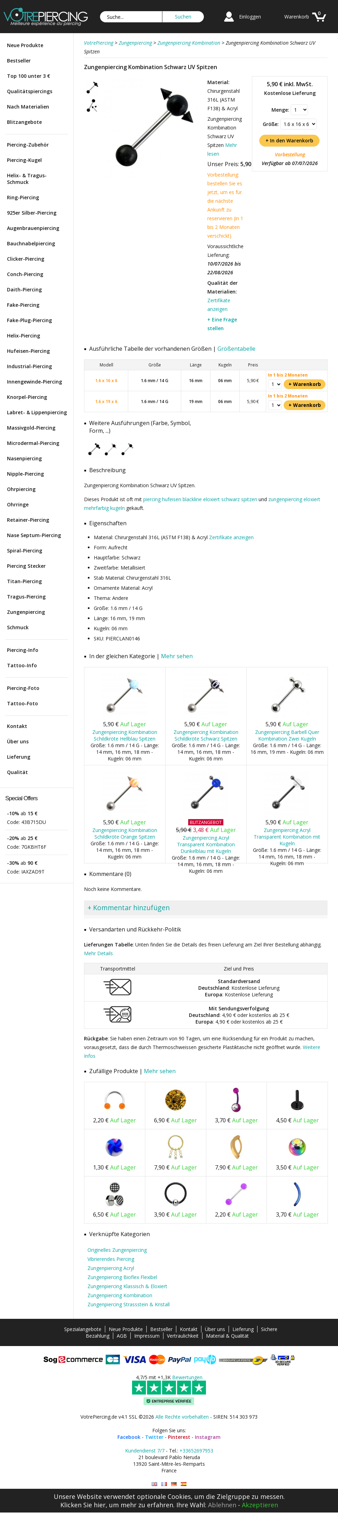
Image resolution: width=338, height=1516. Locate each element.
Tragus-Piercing (26, 596)
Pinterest (179, 1437)
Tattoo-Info (22, 665)
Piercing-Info (22, 650)
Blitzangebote (24, 122)
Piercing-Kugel (24, 160)
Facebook (128, 1437)
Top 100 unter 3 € (28, 76)
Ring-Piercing (23, 197)
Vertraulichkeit (183, 1335)
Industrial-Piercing (29, 366)
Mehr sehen (177, 656)
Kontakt (17, 726)
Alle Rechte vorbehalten (182, 1416)
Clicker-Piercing (25, 258)
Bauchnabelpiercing (31, 243)
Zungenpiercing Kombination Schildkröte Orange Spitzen (124, 833)
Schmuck (18, 627)
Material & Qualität (227, 1335)
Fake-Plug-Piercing (29, 320)
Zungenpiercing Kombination (119, 1295)
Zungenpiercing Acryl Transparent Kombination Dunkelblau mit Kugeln (206, 844)
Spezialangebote (82, 1329)
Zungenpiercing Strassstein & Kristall (128, 1304)
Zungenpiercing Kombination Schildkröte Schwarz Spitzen (206, 735)
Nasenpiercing (24, 458)
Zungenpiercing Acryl (110, 1268)
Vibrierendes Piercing (110, 1259)
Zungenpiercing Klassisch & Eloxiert (127, 1286)
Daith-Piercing (24, 289)
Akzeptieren (260, 1505)
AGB (122, 1335)
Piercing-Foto (23, 688)
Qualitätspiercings (29, 91)
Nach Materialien (28, 106)
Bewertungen (187, 1377)
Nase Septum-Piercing (34, 535)
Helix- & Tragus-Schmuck (27, 178)
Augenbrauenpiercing (33, 228)
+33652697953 (196, 1450)
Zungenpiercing (26, 612)
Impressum (147, 1335)
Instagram (208, 1437)
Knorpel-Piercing (27, 397)
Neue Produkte (25, 45)
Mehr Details (98, 953)
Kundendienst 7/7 (144, 1450)
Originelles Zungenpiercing (117, 1250)
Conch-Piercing (25, 274)
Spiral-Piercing (24, 550)
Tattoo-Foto (22, 703)
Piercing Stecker (26, 566)
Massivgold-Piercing (31, 427)
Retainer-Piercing (28, 520)
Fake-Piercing (23, 305)
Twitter (154, 1437)
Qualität (17, 772)
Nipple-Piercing (25, 473)
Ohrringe (18, 504)
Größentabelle (236, 348)
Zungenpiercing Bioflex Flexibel (122, 1277)
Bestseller (19, 60)
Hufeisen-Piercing (28, 351)
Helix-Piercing (23, 335)
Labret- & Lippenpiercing (37, 412)
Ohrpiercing (21, 489)
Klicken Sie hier (83, 1505)
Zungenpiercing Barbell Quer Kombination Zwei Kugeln (287, 735)
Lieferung (18, 756)
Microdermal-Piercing (33, 443)
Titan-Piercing (24, 581)
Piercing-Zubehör (28, 144)
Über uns (18, 741)
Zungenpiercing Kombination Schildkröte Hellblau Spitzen (124, 735)
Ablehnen (222, 1505)
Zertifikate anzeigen (231, 537)
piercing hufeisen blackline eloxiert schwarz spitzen (200, 499)
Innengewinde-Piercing (34, 381)
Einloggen (250, 16)
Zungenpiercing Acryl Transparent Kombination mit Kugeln (287, 837)
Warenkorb (296, 16)
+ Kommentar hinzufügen (128, 907)
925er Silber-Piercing (31, 212)
